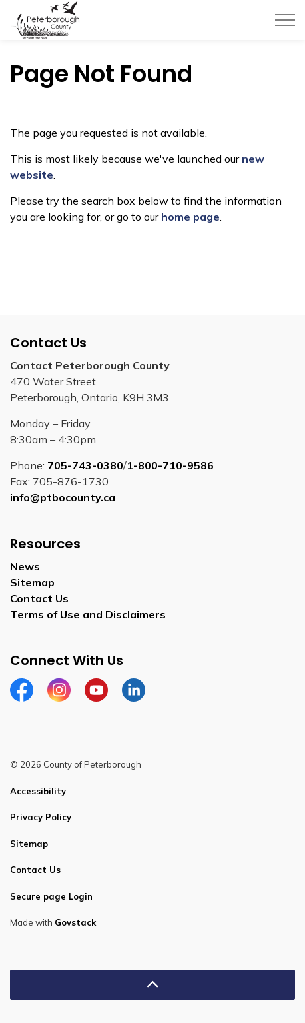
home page (190, 216)
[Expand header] (285, 20)
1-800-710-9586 (170, 465)
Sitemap (32, 582)
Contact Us (39, 598)
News (25, 566)
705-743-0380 (85, 465)
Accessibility (38, 791)
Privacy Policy (40, 817)
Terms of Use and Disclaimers (88, 614)
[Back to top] (152, 985)
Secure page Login (51, 896)
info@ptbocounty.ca (62, 497)
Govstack (75, 922)
